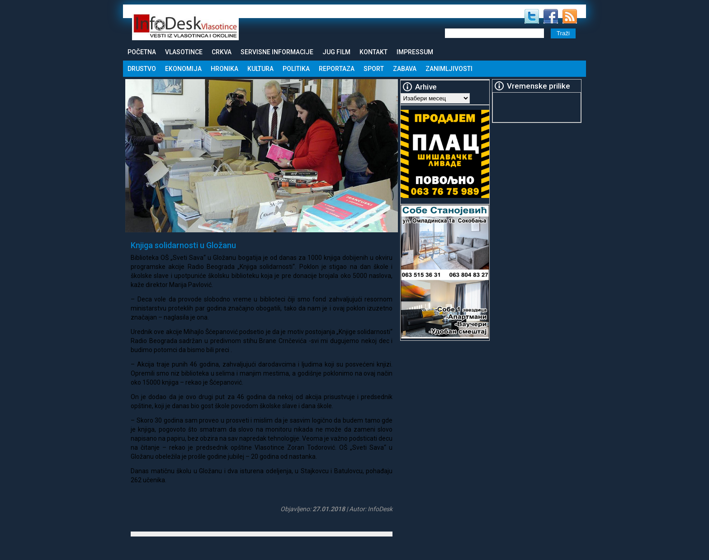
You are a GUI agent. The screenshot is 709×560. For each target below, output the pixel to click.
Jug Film (336, 52)
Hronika (224, 68)
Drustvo (142, 68)
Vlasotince (184, 52)
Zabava (404, 68)
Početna (142, 52)
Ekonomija (183, 68)
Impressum (415, 52)
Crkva (222, 52)
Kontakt (373, 52)
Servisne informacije (277, 52)
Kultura (260, 68)
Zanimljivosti (449, 68)
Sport (374, 68)
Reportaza (336, 68)
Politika (296, 68)
